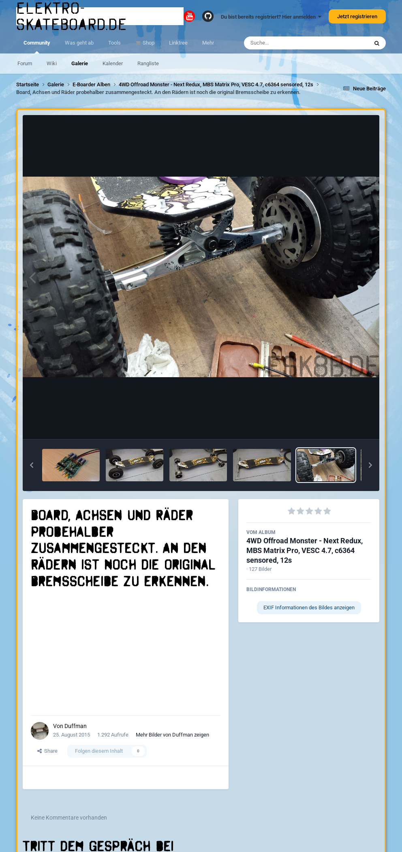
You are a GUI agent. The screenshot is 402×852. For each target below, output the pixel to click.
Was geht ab (79, 43)
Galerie (79, 63)
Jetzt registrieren (357, 16)
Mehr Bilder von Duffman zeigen (172, 735)
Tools (114, 43)
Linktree (178, 43)
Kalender (113, 63)
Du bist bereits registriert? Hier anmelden (271, 17)
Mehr (208, 43)
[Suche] (290, 42)
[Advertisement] (125, 652)
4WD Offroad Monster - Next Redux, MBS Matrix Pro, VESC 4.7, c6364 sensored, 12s (304, 550)
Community (37, 46)
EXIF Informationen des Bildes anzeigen (309, 607)
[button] (32, 465)
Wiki (52, 63)
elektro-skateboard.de (71, 16)
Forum (24, 63)
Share (47, 751)
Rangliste (148, 63)
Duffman (75, 726)
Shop (147, 43)
